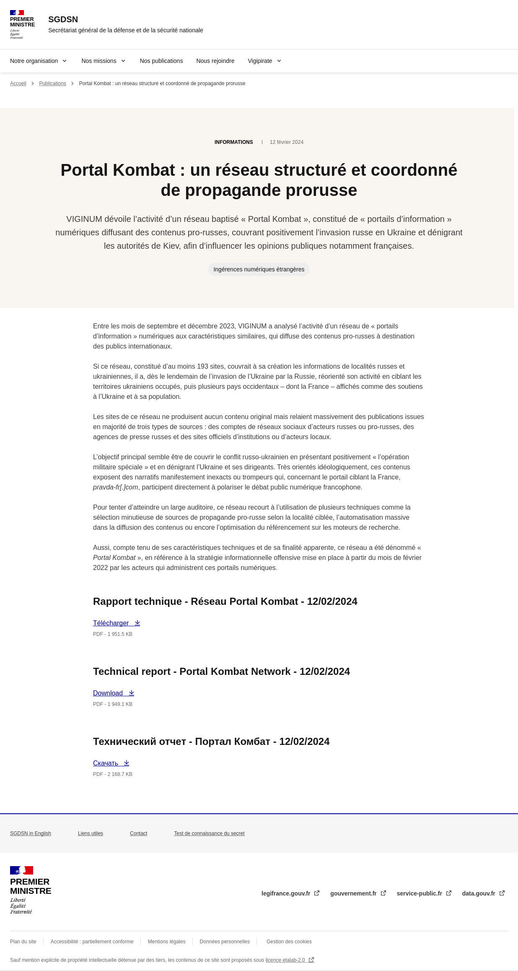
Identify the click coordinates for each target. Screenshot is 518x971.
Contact (138, 833)
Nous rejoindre (215, 60)
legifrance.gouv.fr (287, 893)
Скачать (111, 763)
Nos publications (161, 60)
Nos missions (98, 60)
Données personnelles (225, 942)
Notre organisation (34, 60)
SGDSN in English (30, 833)
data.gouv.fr (479, 893)
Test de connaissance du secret (209, 833)
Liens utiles (90, 833)
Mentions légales (167, 942)
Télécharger (112, 623)
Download (112, 693)
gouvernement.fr (354, 893)
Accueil (18, 83)
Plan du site (23, 942)
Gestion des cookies (289, 942)
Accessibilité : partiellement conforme (92, 942)
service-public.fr (420, 893)
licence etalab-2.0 (286, 960)
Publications (52, 83)
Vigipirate (260, 60)
